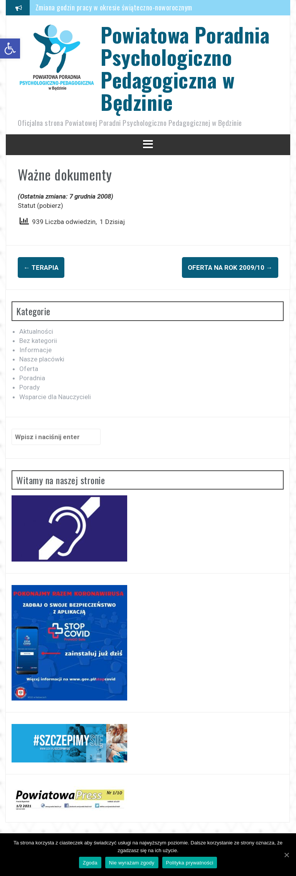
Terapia (41, 267)
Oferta (28, 369)
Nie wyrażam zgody (132, 863)
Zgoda (90, 863)
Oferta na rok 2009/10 (230, 267)
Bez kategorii (38, 340)
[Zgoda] (286, 855)
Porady (29, 387)
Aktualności (36, 331)
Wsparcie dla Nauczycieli (55, 397)
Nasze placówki (41, 359)
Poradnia (32, 378)
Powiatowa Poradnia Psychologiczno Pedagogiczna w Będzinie (185, 68)
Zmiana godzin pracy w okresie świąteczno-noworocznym (113, 7)
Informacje (35, 350)
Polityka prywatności (190, 863)
